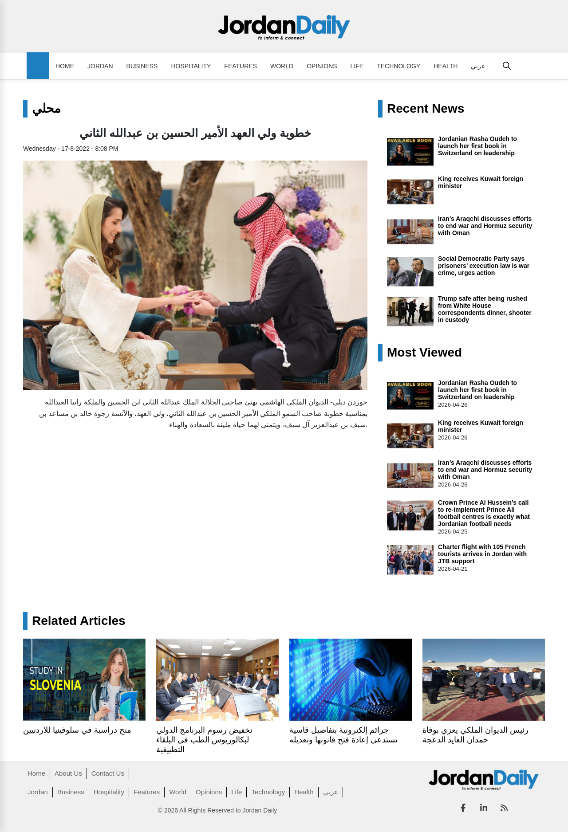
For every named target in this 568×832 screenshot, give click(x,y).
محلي (46, 108)
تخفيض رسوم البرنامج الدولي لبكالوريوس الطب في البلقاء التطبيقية (204, 740)
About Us (68, 773)
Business (142, 66)
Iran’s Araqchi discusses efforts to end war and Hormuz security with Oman (485, 225)
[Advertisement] (195, 500)
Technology (398, 66)
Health (446, 66)
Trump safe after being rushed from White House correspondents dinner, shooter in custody (485, 309)
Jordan (100, 66)
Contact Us (107, 773)
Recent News (425, 108)
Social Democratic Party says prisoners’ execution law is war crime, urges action (483, 265)
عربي (478, 66)
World (281, 66)
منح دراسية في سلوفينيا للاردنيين (77, 730)
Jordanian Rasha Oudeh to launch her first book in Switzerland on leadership (477, 146)
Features (240, 66)
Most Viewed (424, 352)
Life (357, 66)
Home (64, 66)
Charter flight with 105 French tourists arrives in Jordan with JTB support (482, 554)
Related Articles (79, 621)
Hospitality (191, 66)
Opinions (322, 66)
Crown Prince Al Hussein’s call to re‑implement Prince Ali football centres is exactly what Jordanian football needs (484, 513)
